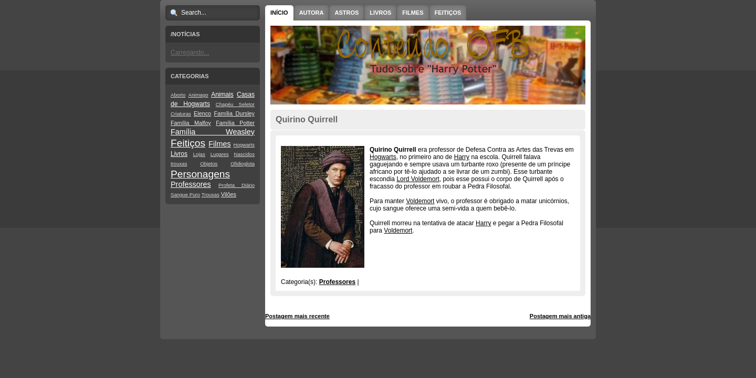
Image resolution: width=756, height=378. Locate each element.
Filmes (219, 144)
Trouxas (210, 194)
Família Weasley (213, 132)
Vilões (228, 194)
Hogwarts (244, 145)
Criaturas (181, 114)
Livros (179, 154)
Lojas (199, 154)
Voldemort (420, 201)
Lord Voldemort (417, 179)
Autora (311, 12)
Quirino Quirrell (307, 119)
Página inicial (429, 316)
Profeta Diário (236, 185)
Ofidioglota (242, 163)
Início (279, 12)
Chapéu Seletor (235, 104)
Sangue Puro (185, 194)
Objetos (208, 163)
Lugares (220, 154)
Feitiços (188, 143)
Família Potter (235, 123)
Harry (461, 157)
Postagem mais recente (297, 316)
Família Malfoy (191, 123)
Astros (346, 12)
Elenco (202, 113)
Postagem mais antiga (560, 316)
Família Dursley (234, 113)
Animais (222, 94)
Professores (191, 184)
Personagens (200, 174)
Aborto (178, 95)
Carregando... (190, 52)
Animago (198, 95)
